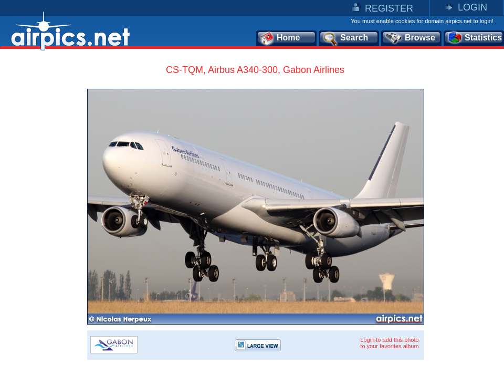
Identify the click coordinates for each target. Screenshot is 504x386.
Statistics (474, 38)
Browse (409, 38)
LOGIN (472, 7)
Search (345, 38)
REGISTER (389, 8)
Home (279, 38)
